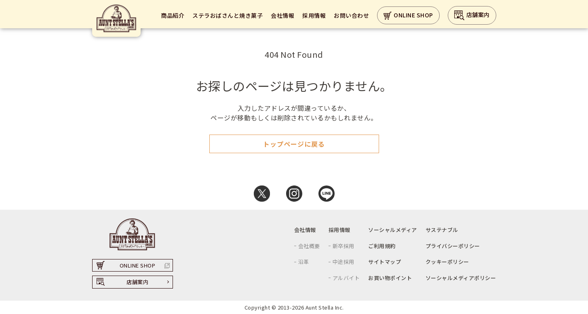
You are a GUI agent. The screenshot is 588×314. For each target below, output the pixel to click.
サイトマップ (384, 262)
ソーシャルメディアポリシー (461, 278)
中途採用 (343, 262)
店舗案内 (472, 15)
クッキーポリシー (447, 262)
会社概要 (309, 246)
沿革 (303, 262)
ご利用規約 (382, 246)
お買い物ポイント (390, 278)
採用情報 (314, 15)
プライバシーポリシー (453, 246)
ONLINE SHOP (408, 15)
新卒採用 (343, 246)
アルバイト (346, 278)
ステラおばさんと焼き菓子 (227, 15)
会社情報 (282, 15)
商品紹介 (172, 15)
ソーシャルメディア (392, 230)
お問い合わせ (351, 15)
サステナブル (442, 230)
